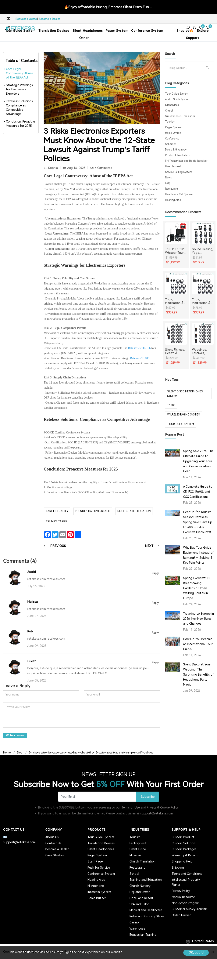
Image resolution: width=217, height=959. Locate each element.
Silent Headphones (87, 31)
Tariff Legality (57, 511)
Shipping (178, 867)
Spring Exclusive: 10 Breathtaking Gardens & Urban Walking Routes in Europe (196, 588)
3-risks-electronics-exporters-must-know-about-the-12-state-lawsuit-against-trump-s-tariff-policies (91, 752)
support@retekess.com (156, 813)
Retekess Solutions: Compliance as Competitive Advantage (19, 107)
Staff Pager (96, 861)
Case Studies (54, 855)
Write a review (16, 735)
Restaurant (171, 188)
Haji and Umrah (139, 891)
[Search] (186, 67)
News (168, 177)
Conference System (147, 31)
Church (169, 110)
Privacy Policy (181, 890)
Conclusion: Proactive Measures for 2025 (21, 123)
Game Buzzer (97, 898)
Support (192, 38)
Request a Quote (26, 19)
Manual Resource (183, 896)
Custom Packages (184, 849)
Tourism (170, 121)
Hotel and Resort (141, 898)
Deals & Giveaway (175, 149)
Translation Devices (53, 31)
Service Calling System (178, 172)
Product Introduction (177, 155)
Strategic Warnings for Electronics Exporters (19, 89)
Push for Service (99, 867)
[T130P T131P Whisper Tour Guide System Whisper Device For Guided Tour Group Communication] (176, 233)
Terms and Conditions (187, 873)
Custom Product (183, 837)
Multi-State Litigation (134, 511)
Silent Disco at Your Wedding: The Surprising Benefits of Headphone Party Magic (198, 674)
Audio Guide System (177, 99)
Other (84, 38)
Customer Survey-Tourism (189, 909)
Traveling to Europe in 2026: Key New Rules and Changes (198, 618)
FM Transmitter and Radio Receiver (186, 160)
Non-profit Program (185, 902)
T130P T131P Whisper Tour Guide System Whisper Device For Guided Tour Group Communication (175, 251)
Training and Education (145, 879)
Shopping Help (182, 861)
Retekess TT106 (139, 358)
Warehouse (137, 928)
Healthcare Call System (179, 194)
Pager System (117, 31)
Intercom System (99, 891)
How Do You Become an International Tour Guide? (198, 644)
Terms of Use (130, 807)
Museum (135, 855)
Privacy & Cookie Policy (162, 807)
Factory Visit (138, 842)
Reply (155, 573)
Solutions (170, 144)
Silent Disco (172, 104)
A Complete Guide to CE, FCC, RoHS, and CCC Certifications (197, 491)
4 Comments (103, 168)
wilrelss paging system (183, 414)
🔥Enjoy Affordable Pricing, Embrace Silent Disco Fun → (108, 7)
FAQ (167, 183)
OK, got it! (196, 952)
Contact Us (53, 842)
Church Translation (142, 861)
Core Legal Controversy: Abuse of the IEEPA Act (19, 73)
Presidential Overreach (92, 511)
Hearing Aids (173, 200)
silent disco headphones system (185, 393)
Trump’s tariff (56, 521)
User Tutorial (173, 166)
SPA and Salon (139, 903)
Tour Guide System (176, 93)
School (134, 873)
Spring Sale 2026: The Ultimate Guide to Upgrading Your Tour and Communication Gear (198, 461)
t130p (171, 405)
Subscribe (147, 796)
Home (7, 752)
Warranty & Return (185, 855)
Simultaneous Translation (180, 116)
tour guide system (180, 424)
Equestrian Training (142, 934)
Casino (134, 922)
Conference (172, 138)
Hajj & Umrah (173, 132)
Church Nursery (139, 885)
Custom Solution (183, 842)
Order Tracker (181, 915)
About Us (52, 837)
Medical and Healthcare (145, 910)
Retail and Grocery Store (146, 916)
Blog (19, 752)
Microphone (96, 885)
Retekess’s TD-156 (139, 348)
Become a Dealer (49, 19)
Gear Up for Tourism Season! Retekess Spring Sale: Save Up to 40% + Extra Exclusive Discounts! (197, 522)
